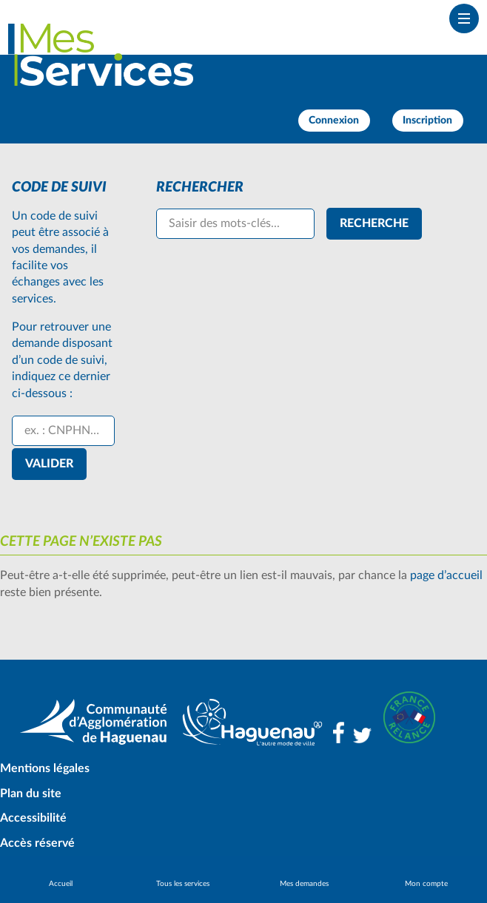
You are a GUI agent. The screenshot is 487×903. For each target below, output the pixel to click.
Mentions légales (45, 768)
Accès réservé (37, 843)
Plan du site (30, 793)
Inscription (427, 120)
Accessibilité (33, 818)
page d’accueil (446, 575)
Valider (49, 464)
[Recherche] (374, 224)
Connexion (334, 120)
